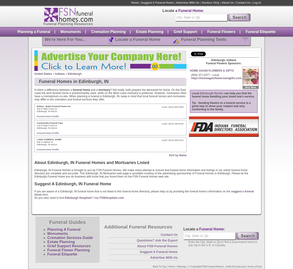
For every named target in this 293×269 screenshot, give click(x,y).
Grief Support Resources (69, 246)
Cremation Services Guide (70, 238)
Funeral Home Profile (48, 116)
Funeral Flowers (221, 32)
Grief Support (185, 32)
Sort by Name (178, 155)
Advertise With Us (187, 2)
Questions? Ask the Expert (157, 240)
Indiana (60, 73)
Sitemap (181, 266)
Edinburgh (74, 73)
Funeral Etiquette (261, 32)
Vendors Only (210, 2)
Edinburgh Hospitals (78, 197)
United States (43, 73)
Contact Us (243, 2)
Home (135, 2)
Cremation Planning (108, 32)
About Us (228, 2)
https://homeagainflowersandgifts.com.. (217, 78)
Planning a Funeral (33, 32)
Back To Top (159, 266)
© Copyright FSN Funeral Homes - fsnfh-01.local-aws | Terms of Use (225, 266)
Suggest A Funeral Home (157, 2)
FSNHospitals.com (112, 197)
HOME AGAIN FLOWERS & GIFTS (212, 70)
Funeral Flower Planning (68, 250)
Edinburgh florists (211, 93)
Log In (257, 2)
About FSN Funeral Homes (157, 246)
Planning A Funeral (64, 229)
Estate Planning (149, 32)
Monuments (70, 32)
